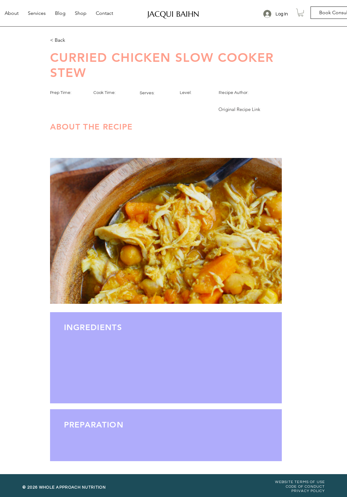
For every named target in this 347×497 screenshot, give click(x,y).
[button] (300, 12)
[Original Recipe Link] (239, 109)
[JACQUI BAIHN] (173, 14)
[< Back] (70, 40)
